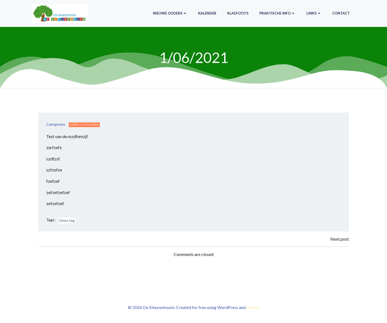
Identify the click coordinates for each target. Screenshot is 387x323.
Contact (341, 13)
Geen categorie (84, 124)
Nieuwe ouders (170, 13)
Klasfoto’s (238, 13)
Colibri (252, 307)
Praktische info (277, 13)
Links (313, 13)
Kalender (207, 13)
